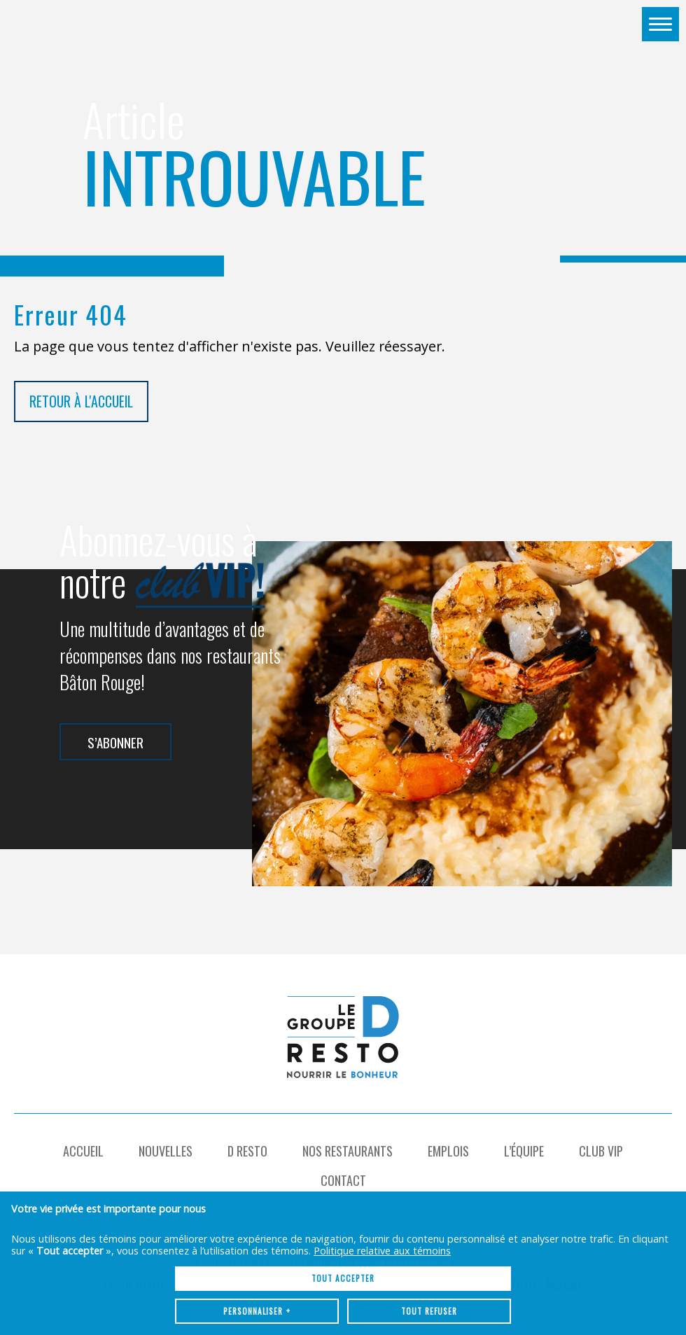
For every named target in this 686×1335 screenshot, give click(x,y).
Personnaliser (257, 1233)
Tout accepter (343, 1200)
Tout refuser (429, 1233)
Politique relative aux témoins (382, 1173)
